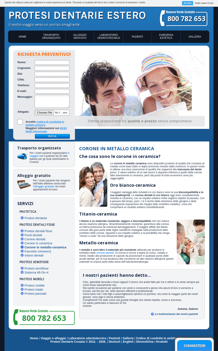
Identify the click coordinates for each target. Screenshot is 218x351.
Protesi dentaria (35, 218)
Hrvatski (162, 341)
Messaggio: (25, 96)
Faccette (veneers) (37, 251)
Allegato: (23, 111)
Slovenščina (144, 341)
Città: (20, 79)
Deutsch (114, 341)
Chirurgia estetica (166, 36)
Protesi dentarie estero (77, 15)
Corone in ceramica (38, 243)
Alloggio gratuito (79, 36)
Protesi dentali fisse (38, 231)
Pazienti (137, 36)
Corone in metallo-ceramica (45, 247)
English (128, 341)
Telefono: (23, 85)
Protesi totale (33, 289)
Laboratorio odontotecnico (108, 36)
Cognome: (24, 68)
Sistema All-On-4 (36, 272)
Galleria (195, 36)
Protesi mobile (34, 285)
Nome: (21, 62)
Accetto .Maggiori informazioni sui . (46, 126)
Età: (20, 73)
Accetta (187, 3)
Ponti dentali (33, 235)
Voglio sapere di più (204, 3)
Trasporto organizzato (51, 36)
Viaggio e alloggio (54, 338)
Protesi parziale (35, 293)
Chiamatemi (194, 346)
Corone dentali (34, 239)
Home (22, 36)
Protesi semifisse (36, 268)
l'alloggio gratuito (43, 186)
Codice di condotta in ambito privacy (162, 338)
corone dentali (105, 252)
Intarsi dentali (33, 255)
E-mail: (22, 91)
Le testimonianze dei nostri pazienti (176, 314)
